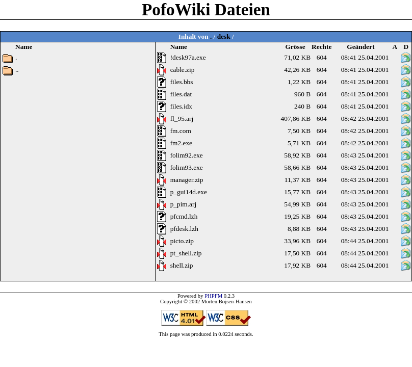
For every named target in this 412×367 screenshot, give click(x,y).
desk (223, 36)
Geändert (360, 46)
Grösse (295, 46)
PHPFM (213, 296)
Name (178, 46)
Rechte (321, 46)
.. (17, 69)
